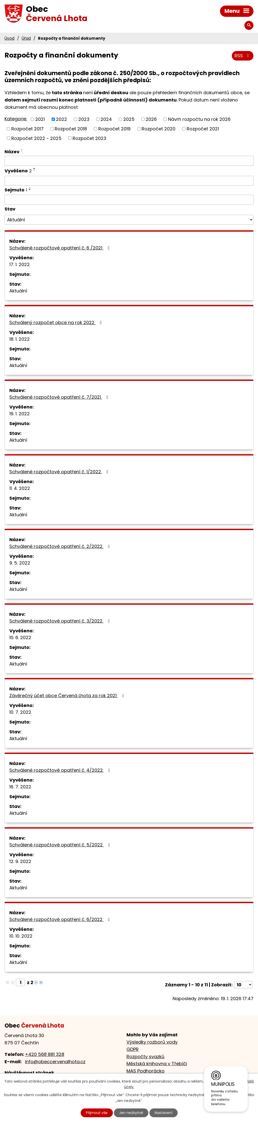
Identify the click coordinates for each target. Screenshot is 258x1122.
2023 (83, 119)
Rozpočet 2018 (71, 129)
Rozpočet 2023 (89, 138)
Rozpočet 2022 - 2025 (36, 138)
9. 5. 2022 (19, 563)
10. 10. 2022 (21, 936)
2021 (40, 119)
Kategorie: (16, 119)
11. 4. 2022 (19, 488)
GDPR (132, 1049)
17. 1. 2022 (19, 264)
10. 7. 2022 (20, 712)
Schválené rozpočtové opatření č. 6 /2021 (60, 248)
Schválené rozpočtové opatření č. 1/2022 (59, 472)
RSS (243, 56)
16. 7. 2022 (20, 787)
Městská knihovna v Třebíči (156, 1063)
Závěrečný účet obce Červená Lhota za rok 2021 (67, 695)
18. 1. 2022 (19, 339)
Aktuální (18, 291)
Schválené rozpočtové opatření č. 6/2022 (60, 919)
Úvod (9, 38)
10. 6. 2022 (20, 637)
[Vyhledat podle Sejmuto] (129, 200)
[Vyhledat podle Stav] (129, 220)
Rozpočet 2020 (158, 129)
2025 (129, 119)
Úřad (26, 38)
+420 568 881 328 (44, 1054)
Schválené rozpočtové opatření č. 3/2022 (60, 621)
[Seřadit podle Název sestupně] (22, 151)
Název (12, 151)
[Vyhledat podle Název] (129, 161)
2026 (151, 119)
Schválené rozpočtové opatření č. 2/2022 (60, 546)
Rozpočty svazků (145, 1056)
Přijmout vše (97, 1112)
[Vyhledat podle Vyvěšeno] (129, 181)
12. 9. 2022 (20, 861)
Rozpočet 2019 (114, 129)
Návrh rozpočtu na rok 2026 (199, 119)
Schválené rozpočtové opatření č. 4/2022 (60, 770)
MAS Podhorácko (145, 1071)
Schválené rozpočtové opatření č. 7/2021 (59, 397)
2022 (61, 119)
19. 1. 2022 (19, 414)
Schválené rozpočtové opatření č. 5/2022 (60, 845)
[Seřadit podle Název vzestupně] (22, 149)
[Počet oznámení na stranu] (243, 984)
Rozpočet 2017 (27, 129)
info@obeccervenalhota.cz (55, 1061)
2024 (106, 119)
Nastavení (163, 1112)
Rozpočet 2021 (203, 129)
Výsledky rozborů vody (152, 1042)
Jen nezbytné (131, 1112)
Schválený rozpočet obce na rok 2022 (56, 322)
